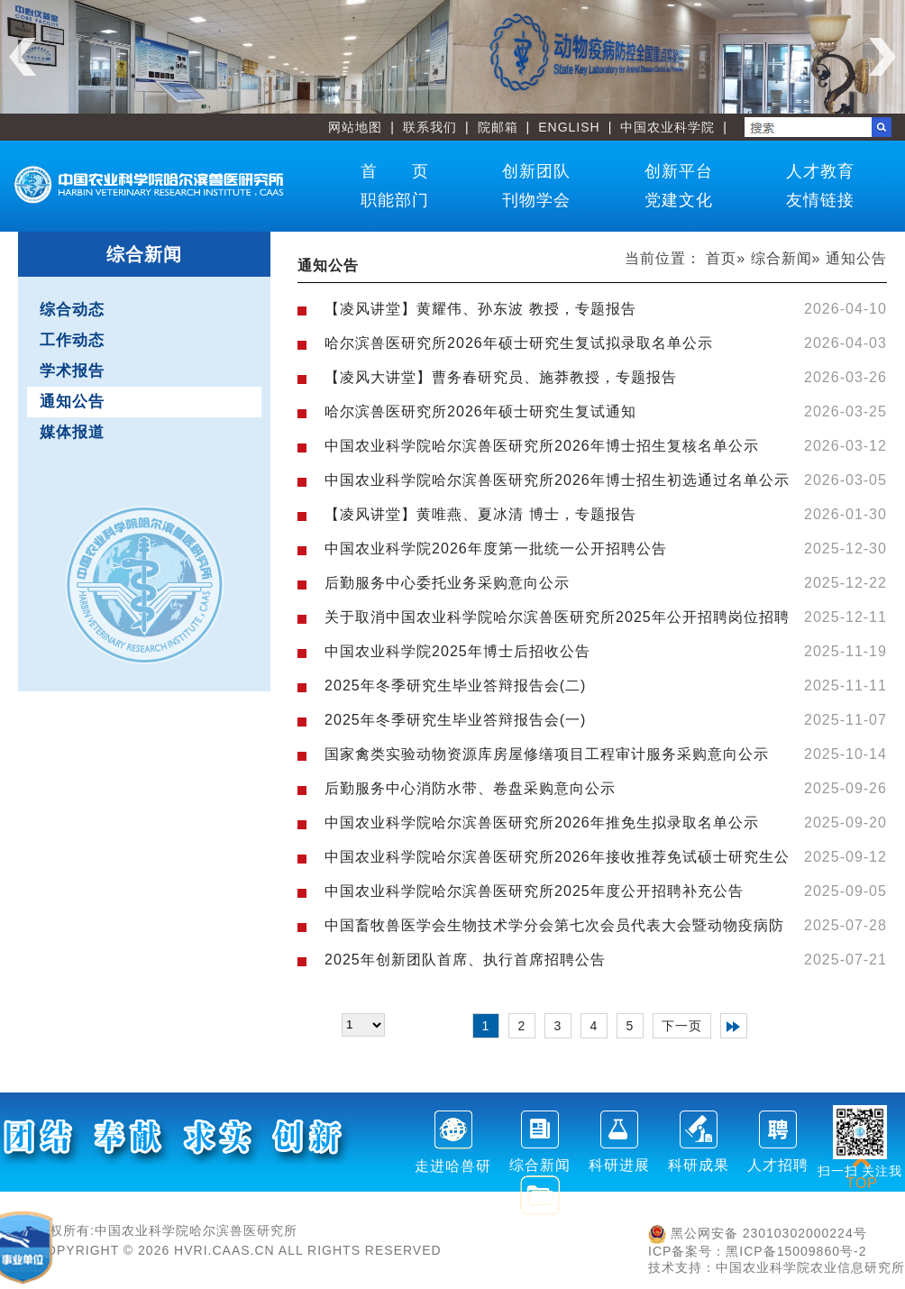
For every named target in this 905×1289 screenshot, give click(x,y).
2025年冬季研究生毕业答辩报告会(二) (455, 685)
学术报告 (72, 370)
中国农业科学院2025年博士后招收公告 (457, 651)
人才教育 (820, 171)
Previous (22, 57)
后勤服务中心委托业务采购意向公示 (447, 582)
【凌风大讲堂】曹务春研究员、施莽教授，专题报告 (501, 377)
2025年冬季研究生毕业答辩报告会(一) (455, 719)
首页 (721, 258)
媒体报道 (72, 432)
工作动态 (72, 340)
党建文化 (678, 200)
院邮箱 (498, 127)
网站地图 (355, 127)
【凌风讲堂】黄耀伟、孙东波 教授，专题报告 (480, 308)
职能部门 (395, 200)
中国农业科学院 (667, 127)
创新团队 (536, 171)
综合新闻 (781, 258)
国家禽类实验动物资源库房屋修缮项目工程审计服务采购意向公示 (547, 754)
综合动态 (72, 309)
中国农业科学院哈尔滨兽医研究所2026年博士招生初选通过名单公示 (557, 480)
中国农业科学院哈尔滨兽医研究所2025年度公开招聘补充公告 (534, 891)
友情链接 (820, 200)
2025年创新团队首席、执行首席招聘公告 (465, 959)
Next (882, 57)
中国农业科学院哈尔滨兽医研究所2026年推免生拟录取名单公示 (542, 822)
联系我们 (430, 127)
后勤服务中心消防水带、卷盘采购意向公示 (470, 788)
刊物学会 (536, 200)
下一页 (682, 1026)
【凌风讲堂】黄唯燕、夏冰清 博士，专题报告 (480, 514)
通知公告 (72, 401)
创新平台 (678, 171)
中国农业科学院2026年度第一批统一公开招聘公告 (496, 548)
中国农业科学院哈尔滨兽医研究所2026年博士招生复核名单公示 (542, 445)
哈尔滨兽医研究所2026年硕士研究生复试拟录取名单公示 (519, 343)
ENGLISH (568, 127)
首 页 (395, 171)
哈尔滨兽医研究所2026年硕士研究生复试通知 (480, 411)
